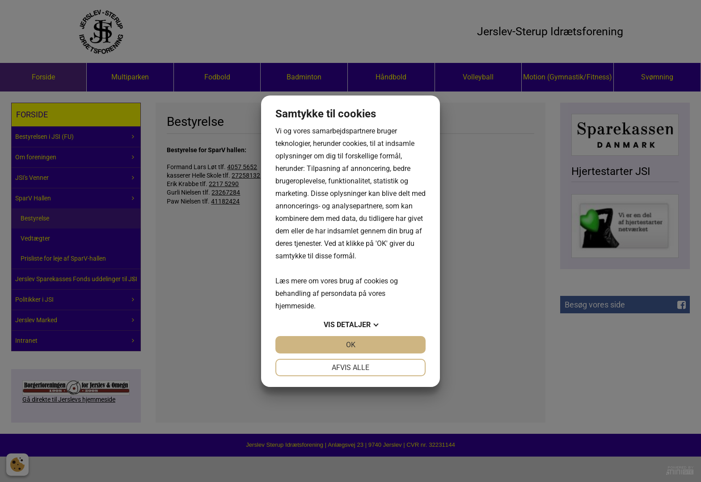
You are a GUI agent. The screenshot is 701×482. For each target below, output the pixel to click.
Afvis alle (350, 367)
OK (350, 345)
